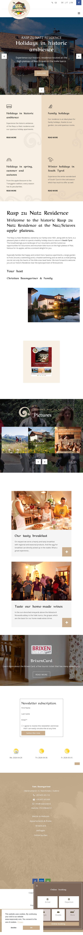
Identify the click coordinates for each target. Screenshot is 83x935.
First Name (25, 708)
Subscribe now (33, 733)
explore (41, 73)
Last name (25, 714)
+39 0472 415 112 (43, 795)
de (62, 2)
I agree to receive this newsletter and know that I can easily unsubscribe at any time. (40, 727)
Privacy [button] (20, 922)
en (72, 2)
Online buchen (40, 835)
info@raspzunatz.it (43, 804)
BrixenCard (41, 825)
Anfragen (40, 830)
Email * (24, 720)
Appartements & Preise (41, 821)
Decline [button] (13, 928)
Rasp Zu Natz (19, 9)
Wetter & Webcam (40, 816)
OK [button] (31, 928)
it (67, 2)
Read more (41, 674)
